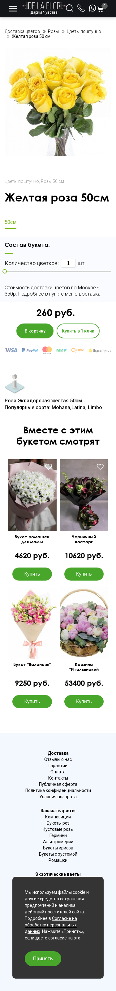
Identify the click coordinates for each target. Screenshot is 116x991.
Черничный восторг (84, 539)
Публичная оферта (58, 784)
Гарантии (58, 765)
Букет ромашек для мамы (32, 539)
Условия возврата (58, 796)
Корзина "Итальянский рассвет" (84, 667)
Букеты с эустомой (58, 854)
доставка (90, 294)
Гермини (58, 835)
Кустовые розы (58, 829)
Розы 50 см (52, 181)
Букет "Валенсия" (32, 664)
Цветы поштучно (22, 181)
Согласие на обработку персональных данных (51, 925)
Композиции (58, 816)
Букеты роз (58, 823)
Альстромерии (58, 841)
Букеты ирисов (58, 847)
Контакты (58, 778)
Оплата (58, 771)
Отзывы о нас (58, 759)
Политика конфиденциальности (58, 790)
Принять (43, 959)
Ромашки (58, 860)
